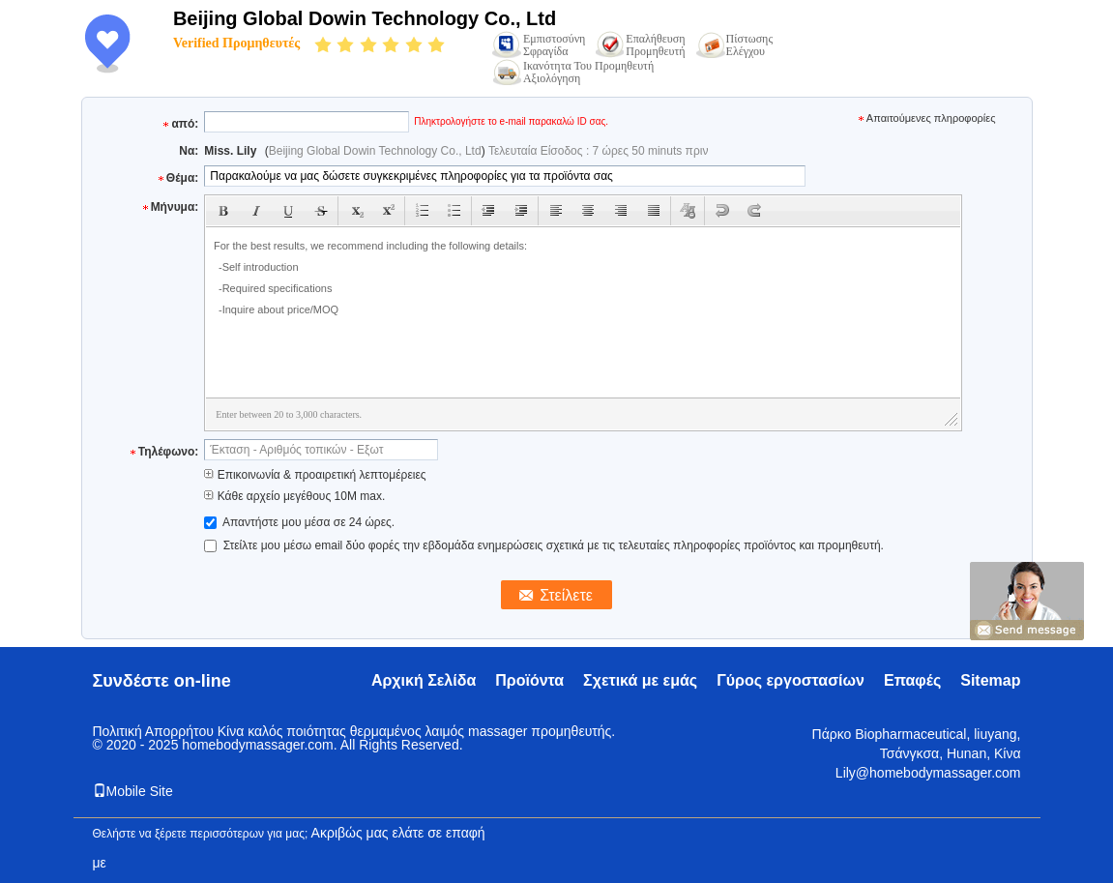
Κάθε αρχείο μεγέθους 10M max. (294, 496)
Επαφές (912, 680)
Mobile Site (133, 791)
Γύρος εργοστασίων (790, 680)
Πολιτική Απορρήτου (153, 731)
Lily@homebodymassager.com (928, 772)
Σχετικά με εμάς (640, 680)
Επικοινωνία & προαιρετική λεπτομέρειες (314, 475)
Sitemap (990, 680)
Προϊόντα (529, 680)
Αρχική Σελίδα (423, 680)
